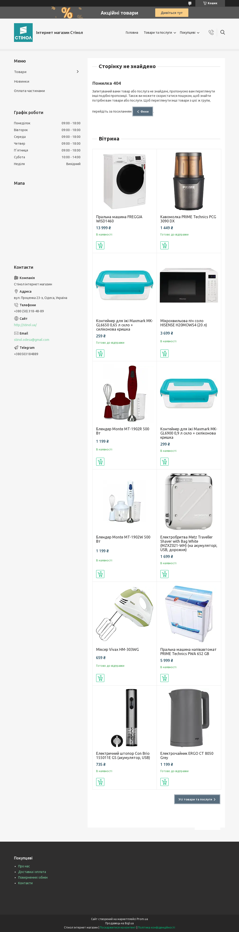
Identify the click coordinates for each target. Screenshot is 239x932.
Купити (100, 245)
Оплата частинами (29, 91)
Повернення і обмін (33, 877)
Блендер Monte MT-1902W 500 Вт (123, 539)
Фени (145, 111)
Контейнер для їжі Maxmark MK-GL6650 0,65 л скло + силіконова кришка (124, 325)
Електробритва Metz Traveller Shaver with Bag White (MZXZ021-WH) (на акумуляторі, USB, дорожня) (188, 543)
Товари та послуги (158, 32)
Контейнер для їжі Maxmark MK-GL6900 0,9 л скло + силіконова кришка (188, 433)
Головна (132, 32)
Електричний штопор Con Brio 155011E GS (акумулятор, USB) (123, 755)
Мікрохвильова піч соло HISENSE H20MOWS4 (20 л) (183, 323)
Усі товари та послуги (195, 799)
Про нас (24, 866)
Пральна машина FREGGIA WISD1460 (119, 219)
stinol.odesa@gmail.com (31, 340)
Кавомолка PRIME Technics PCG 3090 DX (188, 219)
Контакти (25, 883)
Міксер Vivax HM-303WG (117, 649)
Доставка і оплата (32, 872)
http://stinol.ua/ (25, 325)
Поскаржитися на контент (118, 927)
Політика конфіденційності (156, 927)
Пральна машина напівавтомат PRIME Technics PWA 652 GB (188, 651)
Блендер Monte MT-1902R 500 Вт (122, 431)
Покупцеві (187, 32)
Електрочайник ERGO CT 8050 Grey (186, 755)
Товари (20, 72)
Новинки (21, 81)
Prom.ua (142, 919)
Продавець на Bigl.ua (119, 923)
